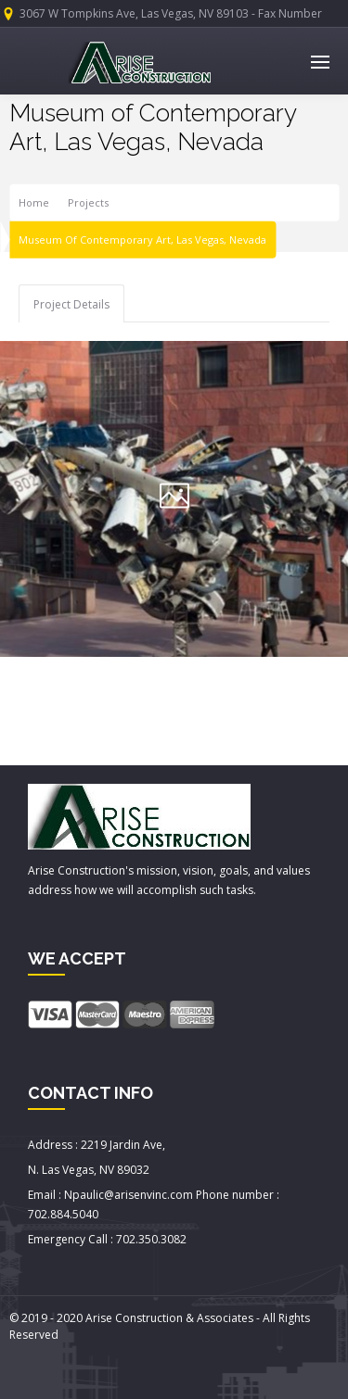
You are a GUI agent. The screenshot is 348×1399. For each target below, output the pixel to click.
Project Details (71, 304)
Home (34, 202)
